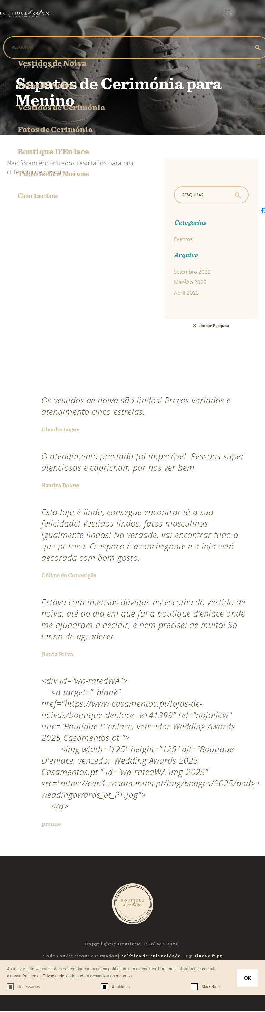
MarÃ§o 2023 (190, 282)
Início (20, 66)
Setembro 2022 (192, 272)
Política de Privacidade (43, 976)
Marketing (210, 986)
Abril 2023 (186, 293)
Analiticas (120, 986)
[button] (251, 17)
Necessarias (28, 986)
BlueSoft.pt (207, 957)
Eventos (183, 239)
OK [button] (247, 977)
